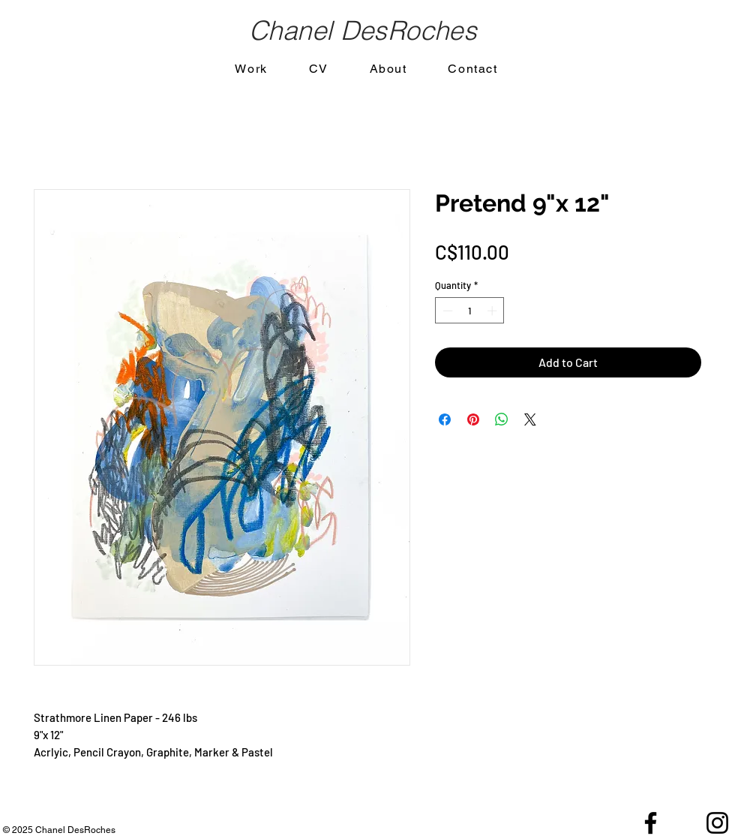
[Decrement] (446, 310)
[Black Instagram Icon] (717, 822)
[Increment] (493, 310)
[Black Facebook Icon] (650, 822)
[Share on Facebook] (445, 419)
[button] (251, 69)
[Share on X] (530, 419)
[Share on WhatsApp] (502, 419)
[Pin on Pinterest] (473, 419)
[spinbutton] (469, 310)
